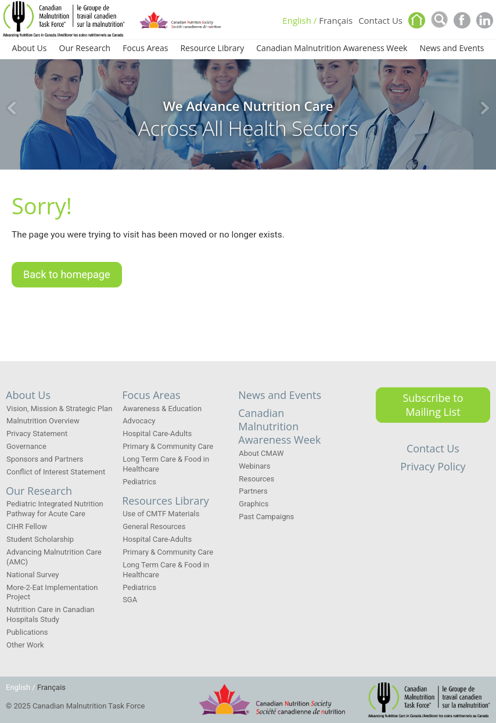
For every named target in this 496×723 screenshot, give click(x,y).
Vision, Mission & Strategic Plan (59, 408)
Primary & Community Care (168, 446)
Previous (11, 108)
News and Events (451, 48)
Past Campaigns (266, 516)
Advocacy (139, 420)
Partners (253, 491)
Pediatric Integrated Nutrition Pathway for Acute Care (54, 508)
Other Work (25, 645)
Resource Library (212, 48)
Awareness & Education (162, 408)
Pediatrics (139, 481)
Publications (27, 632)
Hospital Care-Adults (157, 433)
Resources (256, 478)
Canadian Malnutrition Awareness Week (331, 48)
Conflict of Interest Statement (55, 471)
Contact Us (380, 21)
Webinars (254, 466)
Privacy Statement (36, 433)
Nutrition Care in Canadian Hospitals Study (50, 614)
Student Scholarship (40, 539)
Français (336, 21)
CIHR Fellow (26, 526)
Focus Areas (145, 48)
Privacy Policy (432, 466)
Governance (26, 446)
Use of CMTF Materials (161, 513)
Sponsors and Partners (44, 459)
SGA (130, 599)
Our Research (85, 48)
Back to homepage (66, 280)
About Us (29, 48)
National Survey (32, 574)
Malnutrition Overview (43, 420)
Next (484, 108)
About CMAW (261, 453)
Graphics (253, 503)
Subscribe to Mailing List (432, 404)
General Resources (154, 526)
